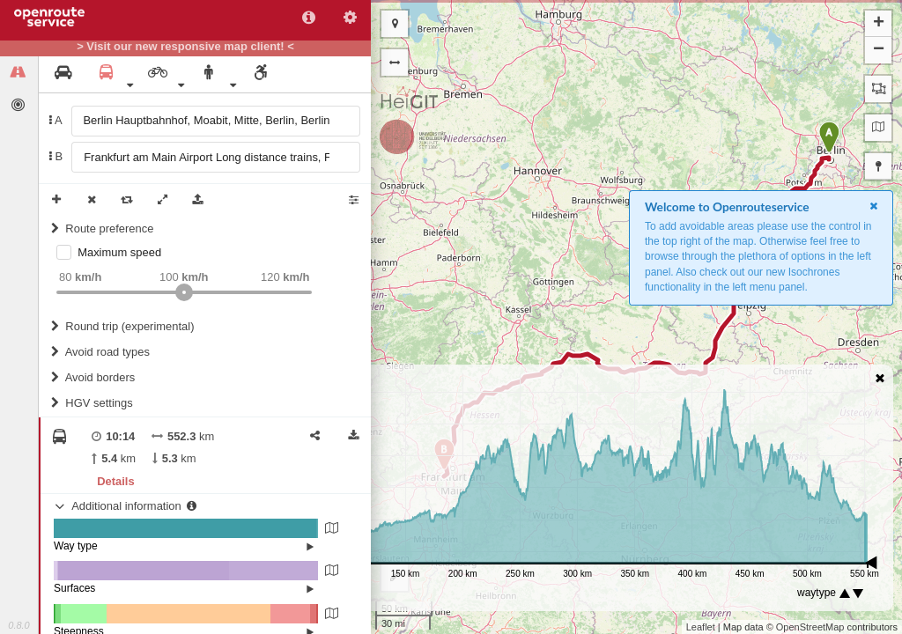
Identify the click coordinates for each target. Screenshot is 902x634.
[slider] (184, 292)
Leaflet (700, 627)
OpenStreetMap (810, 627)
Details (115, 481)
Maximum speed (119, 252)
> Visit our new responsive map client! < (185, 47)
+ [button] (878, 24)
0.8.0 (18, 625)
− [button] (878, 50)
